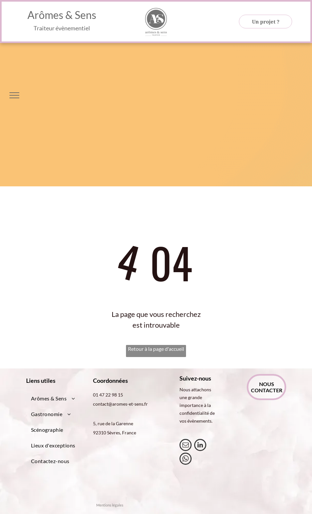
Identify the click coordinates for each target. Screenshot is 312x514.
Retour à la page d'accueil (156, 349)
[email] (185, 446)
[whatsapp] (185, 459)
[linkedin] (200, 446)
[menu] (14, 95)
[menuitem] (56, 398)
